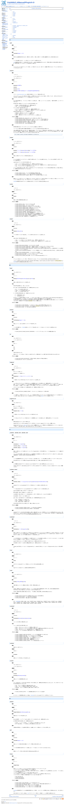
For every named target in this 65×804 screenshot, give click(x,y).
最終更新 (38, 6)
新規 (29, 6)
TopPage (3, 44)
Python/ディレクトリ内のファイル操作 (5, 16)
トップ (3, 6)
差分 (13, 6)
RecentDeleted (4, 43)
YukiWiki (3, 48)
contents (14, 31)
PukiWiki (15, 181)
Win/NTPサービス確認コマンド (4, 34)
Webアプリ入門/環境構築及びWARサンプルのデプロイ (5, 24)
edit (14, 62)
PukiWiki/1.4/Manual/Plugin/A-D (20, 2)
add (13, 11)
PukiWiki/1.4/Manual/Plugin (5, 46)
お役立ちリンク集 (4, 32)
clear (14, 28)
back (14, 18)
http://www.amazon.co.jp (21, 94)
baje (5, 801)
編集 (7, 6)
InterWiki (3, 49)
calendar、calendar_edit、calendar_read (20, 25)
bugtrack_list (15, 22)
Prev (10, 8)
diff (13, 36)
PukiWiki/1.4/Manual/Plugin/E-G (58, 796)
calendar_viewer (16, 26)
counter (14, 32)
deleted (14, 35)
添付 (21, 6)
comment (14, 30)
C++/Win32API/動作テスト (5, 30)
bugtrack (14, 21)
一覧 (31, 6)
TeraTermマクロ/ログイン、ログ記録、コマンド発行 (5, 38)
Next (63, 8)
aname (14, 13)
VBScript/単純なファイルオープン (5, 11)
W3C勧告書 (18, 601)
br (13, 20)
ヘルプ (42, 6)
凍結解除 (10, 6)
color (14, 29)
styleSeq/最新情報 (4, 27)
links (28, 793)
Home (35, 795)
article (14, 14)
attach (14, 15)
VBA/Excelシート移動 (5, 19)
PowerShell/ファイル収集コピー (5, 21)
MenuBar (32, 695)
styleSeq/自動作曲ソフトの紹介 (4, 41)
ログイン (46, 6)
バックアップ (17, 6)
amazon (14, 12)
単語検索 (34, 6)
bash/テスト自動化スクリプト (5, 36)
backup (14, 19)
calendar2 (14, 27)
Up (35, 796)
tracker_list (25, 425)
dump (14, 37)
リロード (24, 6)
